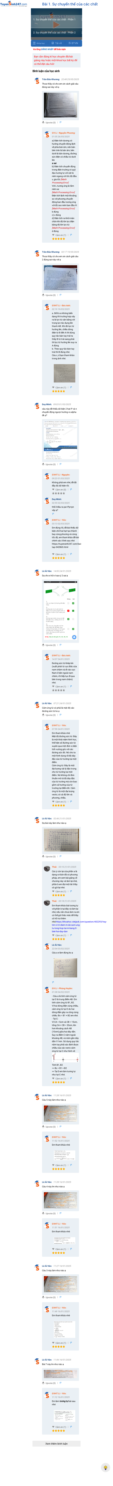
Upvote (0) (51, 122)
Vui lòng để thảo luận (49, 49)
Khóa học (41, 43)
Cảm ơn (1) (60, 235)
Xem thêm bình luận (56, 1443)
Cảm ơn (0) (60, 489)
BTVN (73, 43)
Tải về (56, 43)
